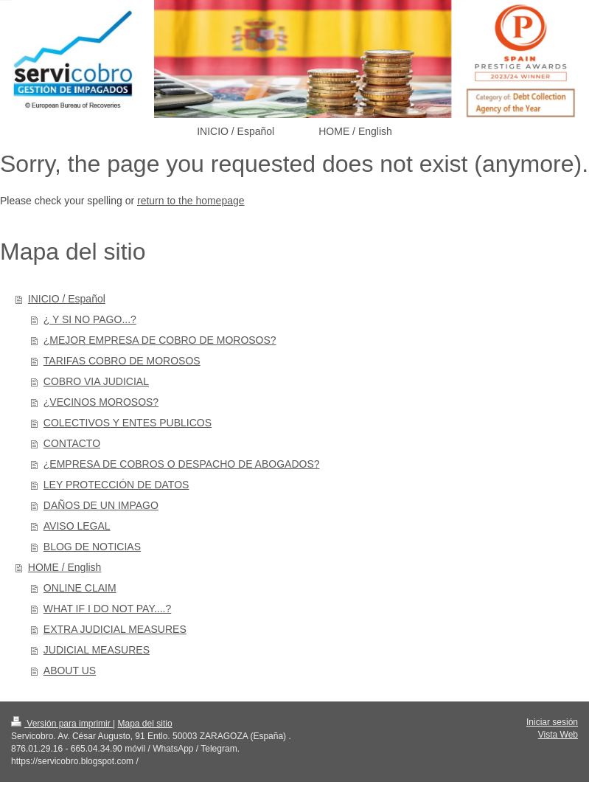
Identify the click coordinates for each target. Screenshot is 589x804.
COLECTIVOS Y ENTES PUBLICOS (127, 423)
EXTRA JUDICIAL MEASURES (115, 629)
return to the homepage (191, 201)
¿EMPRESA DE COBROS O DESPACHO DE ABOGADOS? (181, 464)
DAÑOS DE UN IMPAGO (100, 505)
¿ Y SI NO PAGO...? (89, 319)
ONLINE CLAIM (79, 588)
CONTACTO (71, 443)
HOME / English (65, 567)
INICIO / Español (66, 299)
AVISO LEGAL (77, 526)
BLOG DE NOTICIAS (92, 546)
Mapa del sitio (145, 723)
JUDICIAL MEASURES (96, 650)
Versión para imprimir (62, 723)
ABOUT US (69, 670)
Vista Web (558, 735)
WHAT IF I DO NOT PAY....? (107, 608)
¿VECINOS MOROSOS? (100, 402)
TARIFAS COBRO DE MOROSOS (122, 361)
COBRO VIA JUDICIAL (96, 381)
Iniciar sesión (552, 722)
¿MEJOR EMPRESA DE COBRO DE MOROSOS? (159, 340)
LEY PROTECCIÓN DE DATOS (116, 485)
